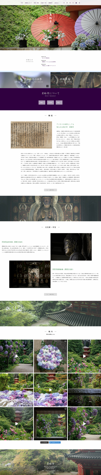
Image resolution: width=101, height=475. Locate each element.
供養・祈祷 (36, 2)
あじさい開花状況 (45, 57)
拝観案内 (50, 2)
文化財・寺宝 (44, 2)
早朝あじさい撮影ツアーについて (48, 65)
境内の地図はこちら (50, 334)
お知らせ (56, 2)
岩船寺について (28, 2)
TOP (22, 2)
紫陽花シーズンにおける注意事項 (48, 61)
